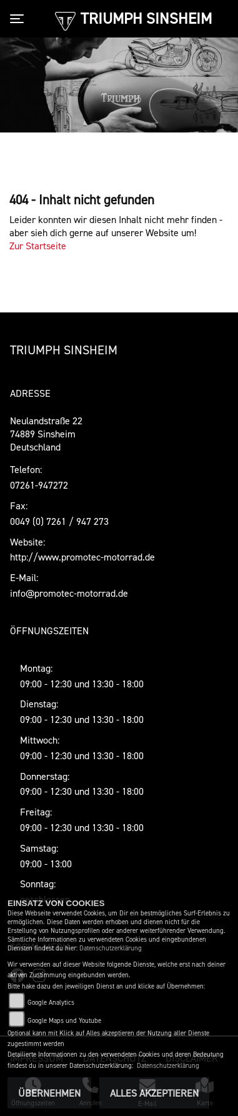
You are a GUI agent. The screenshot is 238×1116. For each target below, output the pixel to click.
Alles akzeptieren (154, 1093)
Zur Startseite (37, 245)
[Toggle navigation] (19, 18)
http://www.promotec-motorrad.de (82, 557)
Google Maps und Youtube (64, 1021)
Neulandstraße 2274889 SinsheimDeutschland (46, 433)
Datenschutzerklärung (110, 948)
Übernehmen (49, 1093)
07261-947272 (39, 485)
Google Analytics (50, 1003)
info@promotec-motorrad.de (69, 593)
